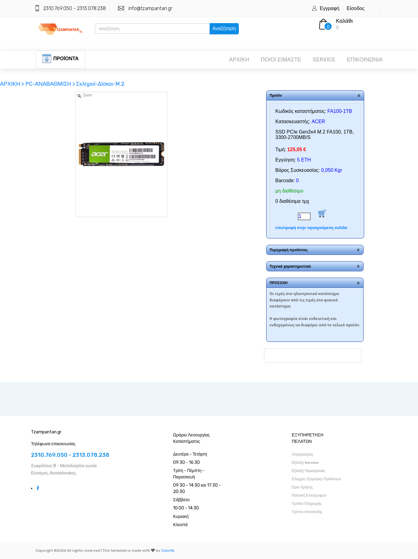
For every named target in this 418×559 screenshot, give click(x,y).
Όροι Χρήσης (302, 487)
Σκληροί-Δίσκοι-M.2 (100, 84)
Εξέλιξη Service (305, 462)
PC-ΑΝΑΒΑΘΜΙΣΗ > (50, 84)
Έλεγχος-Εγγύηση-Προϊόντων (316, 479)
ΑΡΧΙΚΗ (239, 59)
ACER (318, 121)
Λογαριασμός (302, 454)
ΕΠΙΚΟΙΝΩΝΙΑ (364, 59)
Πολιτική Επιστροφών (309, 495)
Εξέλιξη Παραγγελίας (309, 471)
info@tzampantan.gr (150, 8)
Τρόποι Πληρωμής (307, 504)
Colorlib (167, 550)
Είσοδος (355, 8)
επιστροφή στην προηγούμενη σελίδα (311, 227)
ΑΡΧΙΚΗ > (12, 84)
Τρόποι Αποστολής (307, 512)
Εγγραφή (329, 8)
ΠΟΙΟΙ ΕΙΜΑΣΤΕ (281, 59)
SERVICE (324, 59)
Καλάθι (344, 21)
